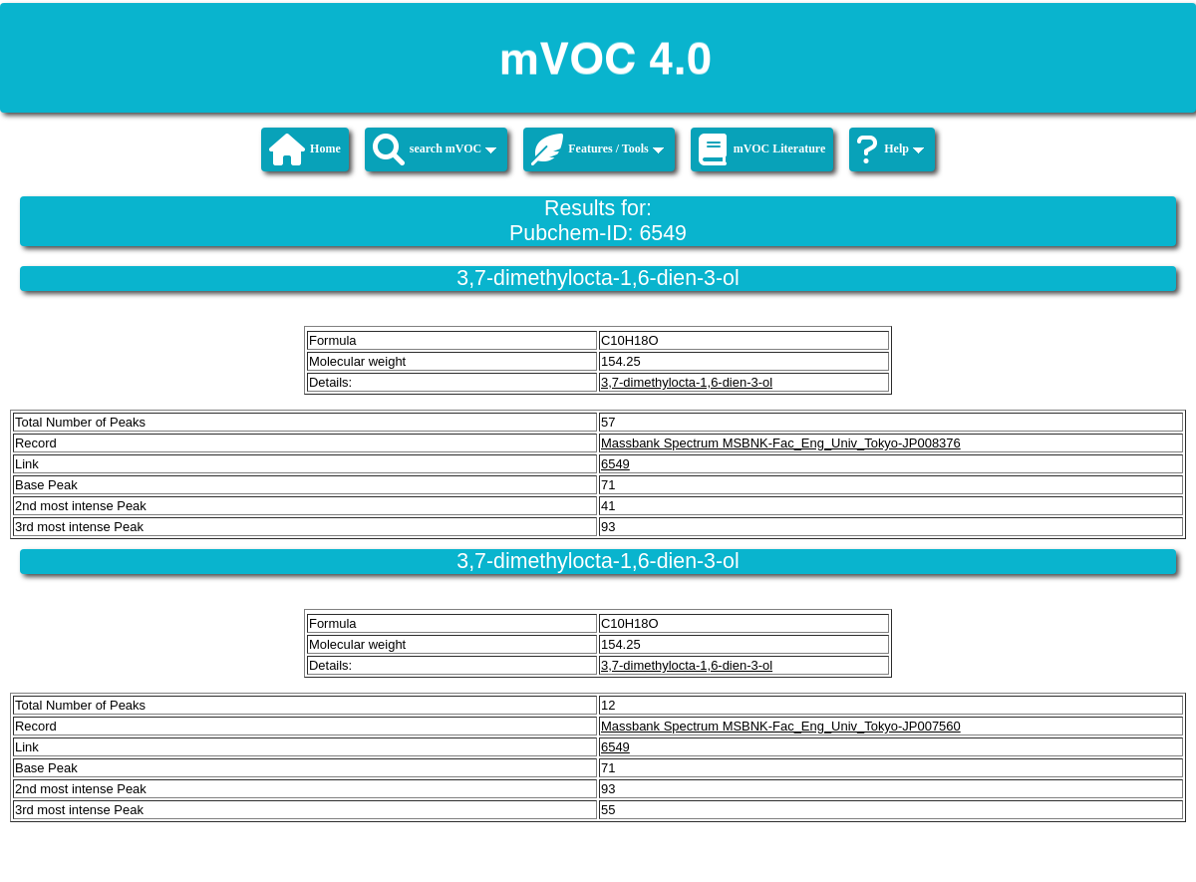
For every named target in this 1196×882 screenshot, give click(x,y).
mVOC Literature (762, 149)
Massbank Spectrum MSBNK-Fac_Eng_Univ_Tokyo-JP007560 (781, 726)
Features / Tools (597, 149)
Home (305, 149)
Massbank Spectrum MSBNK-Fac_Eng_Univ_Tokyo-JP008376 (781, 443)
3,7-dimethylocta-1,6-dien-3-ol (686, 382)
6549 (615, 463)
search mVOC (435, 149)
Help (890, 149)
